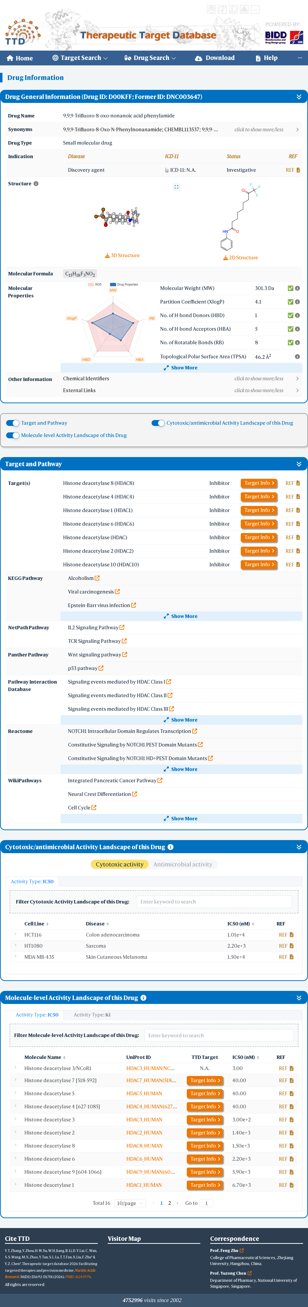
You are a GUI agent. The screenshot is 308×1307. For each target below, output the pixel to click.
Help (267, 57)
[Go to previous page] (154, 1203)
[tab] (32, 881)
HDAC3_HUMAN (144, 1119)
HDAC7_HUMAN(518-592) (154, 1080)
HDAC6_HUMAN (144, 1159)
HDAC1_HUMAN (144, 1185)
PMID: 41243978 (78, 1277)
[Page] (206, 1203)
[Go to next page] (177, 1203)
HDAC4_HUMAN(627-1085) (156, 1106)
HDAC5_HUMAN (144, 1093)
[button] (182, 129)
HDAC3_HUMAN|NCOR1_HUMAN (163, 1068)
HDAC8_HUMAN (144, 1146)
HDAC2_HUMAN (144, 1132)
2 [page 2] (169, 1203)
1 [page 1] (161, 1203)
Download (215, 57)
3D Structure (122, 255)
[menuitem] (20, 58)
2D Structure (240, 257)
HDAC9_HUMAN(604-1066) (157, 1172)
